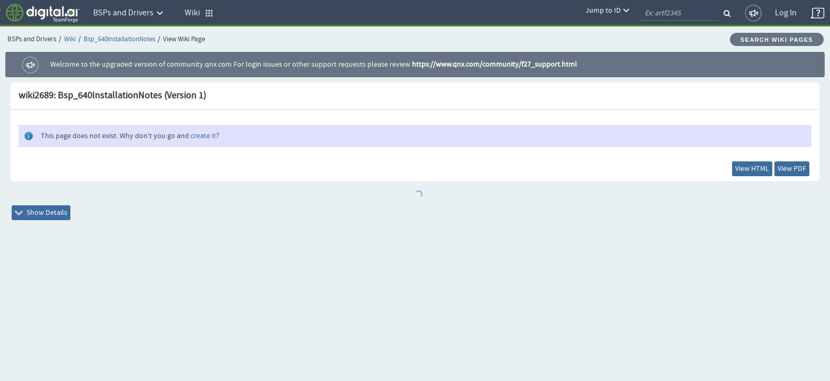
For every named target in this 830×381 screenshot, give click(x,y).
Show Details (48, 219)
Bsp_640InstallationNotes (119, 39)
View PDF (784, 171)
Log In (786, 13)
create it (203, 136)
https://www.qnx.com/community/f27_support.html (494, 64)
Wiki (70, 39)
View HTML (730, 171)
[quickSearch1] (679, 13)
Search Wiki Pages (777, 40)
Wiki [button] (199, 13)
